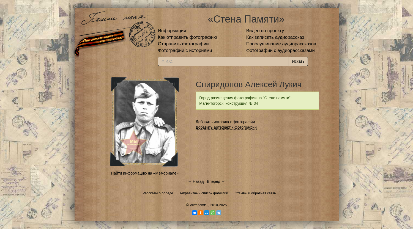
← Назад (196, 181)
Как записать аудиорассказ (275, 37)
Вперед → (216, 181)
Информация (172, 30)
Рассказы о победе (158, 193)
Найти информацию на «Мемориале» (144, 173)
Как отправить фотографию (187, 37)
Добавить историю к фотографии (225, 122)
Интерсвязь (199, 205)
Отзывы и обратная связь (255, 193)
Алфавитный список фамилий (204, 193)
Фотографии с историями (185, 50)
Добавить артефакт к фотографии (226, 127)
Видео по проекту (265, 30)
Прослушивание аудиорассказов (281, 43)
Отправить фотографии (183, 43)
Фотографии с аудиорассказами (280, 50)
